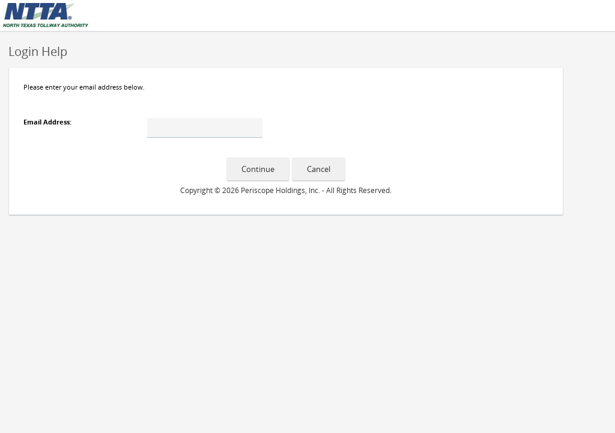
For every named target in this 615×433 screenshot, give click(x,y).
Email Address (46, 122)
